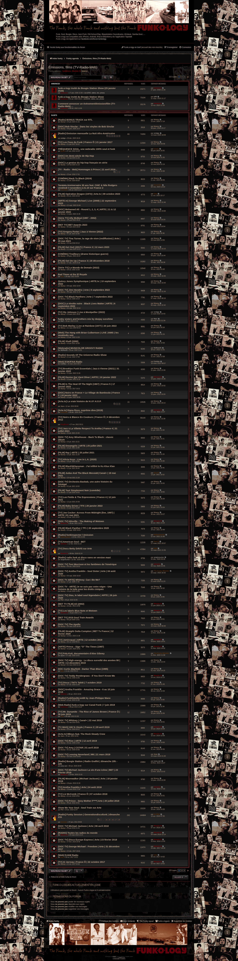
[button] (187, 77)
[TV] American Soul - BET (71, 541)
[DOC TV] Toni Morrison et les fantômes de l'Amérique (87, 564)
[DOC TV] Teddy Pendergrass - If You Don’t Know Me (86, 675)
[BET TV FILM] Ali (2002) (71, 604)
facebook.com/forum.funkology (93, 39)
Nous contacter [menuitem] (127, 921)
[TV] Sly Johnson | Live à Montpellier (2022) (81, 312)
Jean (62, 406)
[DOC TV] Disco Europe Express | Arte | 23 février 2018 (87, 839)
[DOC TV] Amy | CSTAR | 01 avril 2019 (78, 747)
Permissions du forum (67, 896)
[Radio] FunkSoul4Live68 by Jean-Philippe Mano (84, 698)
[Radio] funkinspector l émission (75, 535)
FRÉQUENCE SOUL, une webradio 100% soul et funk (86, 149)
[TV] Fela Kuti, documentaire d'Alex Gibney (81, 653)
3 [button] (184, 77)
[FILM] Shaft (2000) (68, 341)
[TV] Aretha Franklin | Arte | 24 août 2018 (80, 787)
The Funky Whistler (161, 571)
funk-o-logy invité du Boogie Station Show (81, 97)
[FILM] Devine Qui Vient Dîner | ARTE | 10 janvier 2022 (87, 377)
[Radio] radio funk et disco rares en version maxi (84, 557)
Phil (62, 600)
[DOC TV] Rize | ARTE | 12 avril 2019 (77, 740)
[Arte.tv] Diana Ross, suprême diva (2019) (80, 410)
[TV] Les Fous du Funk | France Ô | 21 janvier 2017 (85, 142)
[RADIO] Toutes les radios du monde (78, 833)
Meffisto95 (64, 350)
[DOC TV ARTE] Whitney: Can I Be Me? (79, 579)
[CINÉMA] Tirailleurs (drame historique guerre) (83, 254)
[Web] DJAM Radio (68, 855)
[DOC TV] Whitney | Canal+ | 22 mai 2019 (80, 720)
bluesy (84, 71)
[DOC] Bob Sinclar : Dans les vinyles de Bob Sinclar (86, 126)
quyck (63, 655)
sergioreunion (65, 559)
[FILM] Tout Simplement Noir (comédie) (79, 490)
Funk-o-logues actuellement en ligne (77, 885)
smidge (63, 138)
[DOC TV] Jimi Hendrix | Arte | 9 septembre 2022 (84, 290)
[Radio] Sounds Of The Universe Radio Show (82, 355)
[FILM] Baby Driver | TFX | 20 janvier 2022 (80, 505)
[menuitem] (185, 47)
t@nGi (63, 151)
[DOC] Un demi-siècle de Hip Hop (76, 156)
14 (106, 819)
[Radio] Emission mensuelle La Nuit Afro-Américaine (86, 133)
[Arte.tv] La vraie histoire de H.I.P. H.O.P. (79, 401)
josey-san (64, 766)
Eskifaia (63, 364)
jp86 (155, 96)
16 (112, 819)
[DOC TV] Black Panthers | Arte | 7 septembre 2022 (85, 296)
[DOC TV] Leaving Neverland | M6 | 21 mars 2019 (84, 754)
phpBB (114, 956)
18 (119, 819)
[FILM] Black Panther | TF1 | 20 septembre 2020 (83, 528)
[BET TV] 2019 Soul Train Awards (76, 617)
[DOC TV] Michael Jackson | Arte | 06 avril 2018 (83, 826)
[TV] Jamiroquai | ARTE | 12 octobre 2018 (80, 639)
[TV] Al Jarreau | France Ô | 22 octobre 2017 (81, 862)
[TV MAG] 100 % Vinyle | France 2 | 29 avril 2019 (83, 727)
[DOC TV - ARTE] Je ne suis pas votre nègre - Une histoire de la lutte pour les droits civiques (85, 587)
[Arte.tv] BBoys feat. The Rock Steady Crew (81, 734)
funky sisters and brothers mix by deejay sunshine (85, 319)
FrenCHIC (64, 190)
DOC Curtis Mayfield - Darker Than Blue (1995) (83, 669)
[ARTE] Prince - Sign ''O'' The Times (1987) (81, 646)
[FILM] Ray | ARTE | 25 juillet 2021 (76, 452)
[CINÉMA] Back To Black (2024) (75, 178)
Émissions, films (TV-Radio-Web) (72, 67)
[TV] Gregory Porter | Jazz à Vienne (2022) (80, 231)
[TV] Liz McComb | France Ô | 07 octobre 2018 (82, 794)
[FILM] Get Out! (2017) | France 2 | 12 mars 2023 (83, 247)
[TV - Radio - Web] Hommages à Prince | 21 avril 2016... (87, 169)
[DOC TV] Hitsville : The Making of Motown (81, 521)
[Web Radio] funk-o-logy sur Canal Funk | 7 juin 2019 (86, 705)
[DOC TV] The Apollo (69, 624)
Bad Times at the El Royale (72, 274)
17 (116, 819)
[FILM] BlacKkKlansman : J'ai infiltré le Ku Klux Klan (86, 466)
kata (155, 194)
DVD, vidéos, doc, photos (96, 93)
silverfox (64, 544)
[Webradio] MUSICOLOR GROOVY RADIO (80, 348)
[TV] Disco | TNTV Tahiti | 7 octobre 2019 (80, 682)
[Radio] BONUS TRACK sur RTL (75, 119)
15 (109, 819)
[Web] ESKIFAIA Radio (70, 361)
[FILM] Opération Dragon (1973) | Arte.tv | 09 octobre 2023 (89, 194)
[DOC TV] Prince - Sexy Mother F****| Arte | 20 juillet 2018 (88, 801)
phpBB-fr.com (122, 957)
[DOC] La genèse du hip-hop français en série (82, 162)
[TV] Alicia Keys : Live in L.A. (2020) (77, 459)
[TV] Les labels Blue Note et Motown (77, 610)
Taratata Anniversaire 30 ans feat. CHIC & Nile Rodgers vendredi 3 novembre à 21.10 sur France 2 (87, 186)
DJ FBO (157, 814)
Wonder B (76, 71)
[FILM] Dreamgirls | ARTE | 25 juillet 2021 (80, 445)
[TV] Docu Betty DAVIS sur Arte (75, 548)
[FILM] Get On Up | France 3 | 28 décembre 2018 (83, 260)
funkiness (66, 71)
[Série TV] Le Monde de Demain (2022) (78, 267)
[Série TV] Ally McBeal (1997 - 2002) (77, 218)
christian (64, 822)
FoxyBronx (64, 424)
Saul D (156, 473)
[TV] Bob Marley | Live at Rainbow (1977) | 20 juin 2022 (87, 325)
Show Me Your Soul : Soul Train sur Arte (79, 807)
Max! (62, 321)
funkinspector (66, 537)
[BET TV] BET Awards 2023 (72, 224)
